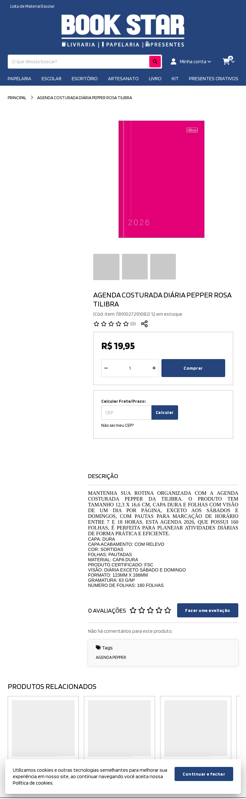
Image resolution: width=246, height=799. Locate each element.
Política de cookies (33, 783)
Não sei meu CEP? (117, 425)
